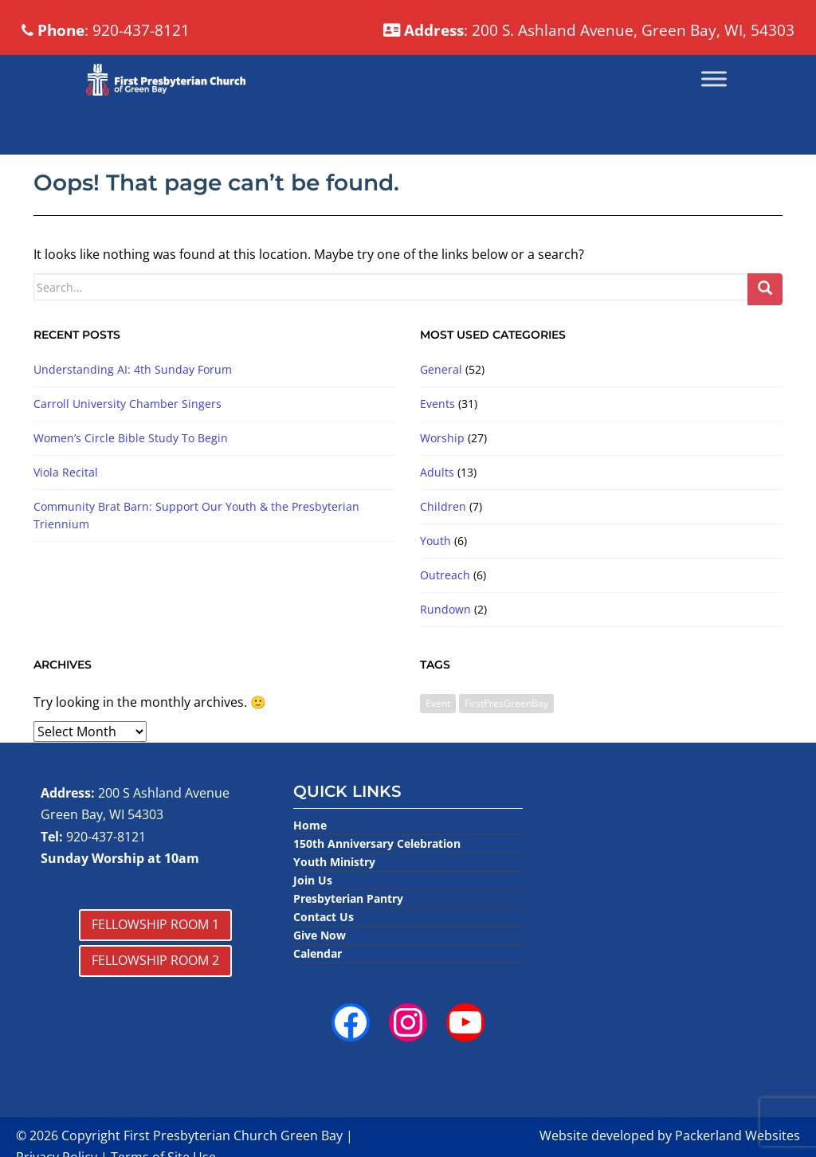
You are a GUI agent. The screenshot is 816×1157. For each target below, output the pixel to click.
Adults (437, 512)
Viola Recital (65, 512)
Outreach (445, 614)
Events (437, 443)
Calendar (317, 993)
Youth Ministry (334, 901)
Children (443, 546)
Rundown (445, 649)
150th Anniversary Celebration (377, 883)
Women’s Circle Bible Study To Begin (130, 477)
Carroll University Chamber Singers (127, 443)
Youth (435, 580)
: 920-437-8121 (151, 66)
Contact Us (323, 956)
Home (310, 865)
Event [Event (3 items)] (438, 742)
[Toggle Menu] (714, 118)
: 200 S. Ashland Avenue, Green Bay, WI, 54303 (480, 27)
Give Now (319, 974)
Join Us (312, 920)
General (441, 409)
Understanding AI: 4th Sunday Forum (132, 409)
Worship (442, 477)
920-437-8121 (106, 875)
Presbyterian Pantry (348, 938)
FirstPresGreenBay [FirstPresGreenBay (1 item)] (506, 742)
